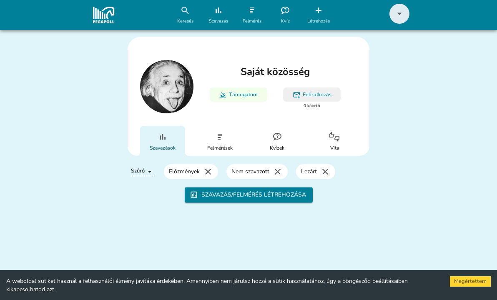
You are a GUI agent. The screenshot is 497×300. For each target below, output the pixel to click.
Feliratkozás (312, 95)
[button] (399, 22)
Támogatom (238, 95)
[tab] (162, 141)
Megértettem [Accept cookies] (470, 281)
